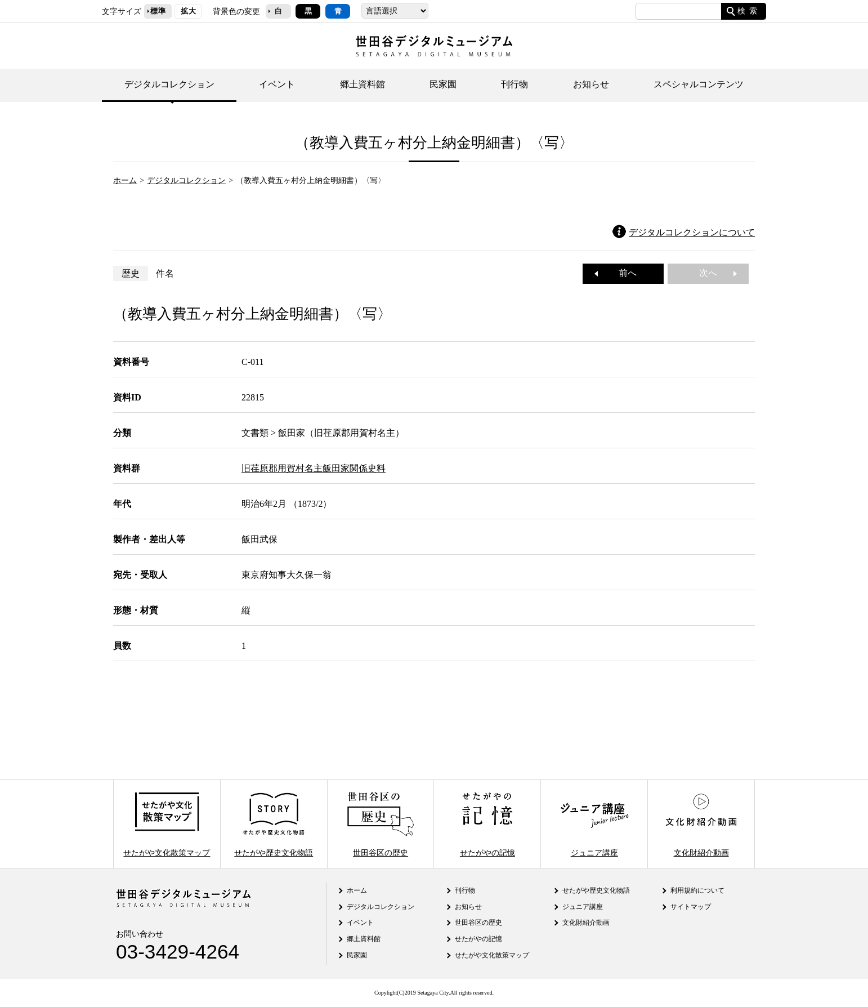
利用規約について (697, 890)
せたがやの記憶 (487, 823)
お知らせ (591, 84)
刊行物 (514, 84)
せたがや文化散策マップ (166, 823)
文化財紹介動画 (701, 823)
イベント (277, 84)
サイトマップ (690, 907)
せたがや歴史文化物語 (273, 823)
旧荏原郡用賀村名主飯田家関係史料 (313, 468)
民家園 (443, 84)
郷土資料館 (362, 84)
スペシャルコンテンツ (699, 84)
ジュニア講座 (594, 823)
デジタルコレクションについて (692, 232)
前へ (623, 273)
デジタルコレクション (169, 84)
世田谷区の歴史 (380, 823)
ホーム (125, 180)
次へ (712, 273)
